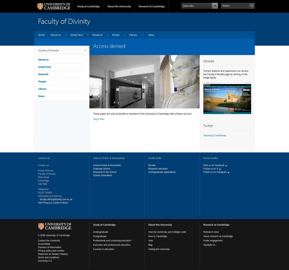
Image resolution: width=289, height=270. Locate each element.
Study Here (76, 35)
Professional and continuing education (112, 240)
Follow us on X (210, 168)
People (116, 35)
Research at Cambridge (152, 6)
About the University (119, 6)
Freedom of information (49, 247)
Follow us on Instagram (215, 172)
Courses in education (103, 249)
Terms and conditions (48, 257)
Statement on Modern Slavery (53, 254)
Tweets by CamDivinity (214, 135)
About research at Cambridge (218, 236)
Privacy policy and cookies (51, 250)
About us (56, 35)
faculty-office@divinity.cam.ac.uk (56, 199)
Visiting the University (159, 249)
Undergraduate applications (162, 172)
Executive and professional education (111, 245)
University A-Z (45, 261)
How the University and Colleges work (167, 232)
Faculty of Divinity (48, 52)
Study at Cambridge (88, 6)
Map (150, 245)
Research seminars (158, 168)
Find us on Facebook (213, 165)
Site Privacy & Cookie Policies (53, 202)
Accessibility (44, 244)
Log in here (98, 119)
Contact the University (49, 240)
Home (41, 35)
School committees (102, 175)
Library (133, 35)
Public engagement (213, 240)
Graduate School (101, 168)
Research (97, 35)
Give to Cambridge (157, 236)
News (151, 35)
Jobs (150, 240)
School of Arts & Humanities (107, 165)
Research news (211, 232)
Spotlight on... (210, 245)
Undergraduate (100, 232)
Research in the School (104, 172)
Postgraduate (99, 236)
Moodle (152, 165)
